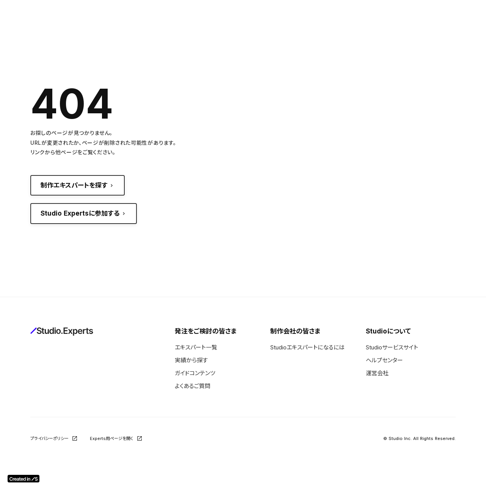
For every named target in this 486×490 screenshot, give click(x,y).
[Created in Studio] (23, 478)
